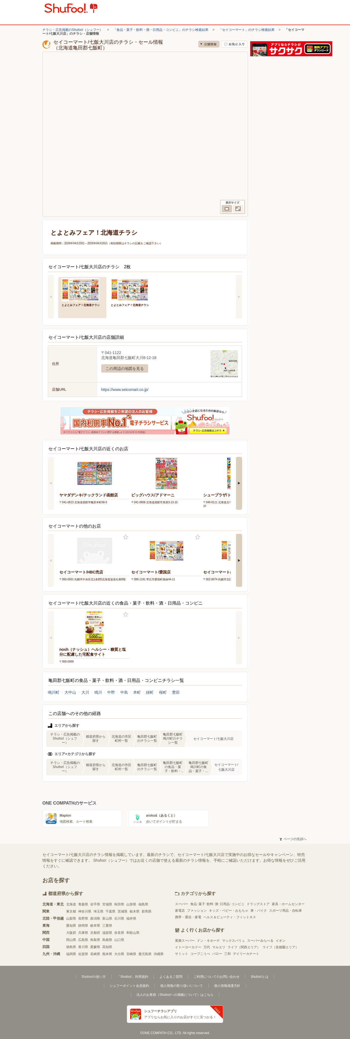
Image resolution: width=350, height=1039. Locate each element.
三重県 (107, 926)
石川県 (119, 918)
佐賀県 (83, 954)
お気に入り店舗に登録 (234, 44)
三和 (227, 954)
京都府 (95, 933)
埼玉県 (98, 911)
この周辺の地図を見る (125, 368)
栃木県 (134, 911)
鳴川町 (53, 692)
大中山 (70, 692)
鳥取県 (95, 940)
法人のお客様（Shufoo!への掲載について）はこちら (174, 995)
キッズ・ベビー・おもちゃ (228, 911)
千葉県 (110, 911)
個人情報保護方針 (227, 986)
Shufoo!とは (260, 977)
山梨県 (71, 918)
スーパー (181, 904)
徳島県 (71, 947)
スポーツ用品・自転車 (285, 911)
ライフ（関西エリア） (244, 947)
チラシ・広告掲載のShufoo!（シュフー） (72, 30)
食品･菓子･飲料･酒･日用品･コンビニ (217, 904)
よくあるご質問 (170, 977)
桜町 (163, 692)
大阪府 (71, 933)
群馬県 (146, 911)
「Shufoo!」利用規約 (132, 977)
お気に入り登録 (125, 537)
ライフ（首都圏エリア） (280, 947)
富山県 (107, 918)
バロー (217, 954)
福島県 (143, 904)
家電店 (180, 911)
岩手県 (95, 904)
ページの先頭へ (293, 839)
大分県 (119, 954)
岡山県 (71, 940)
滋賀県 (107, 933)
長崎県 (95, 954)
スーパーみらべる (260, 941)
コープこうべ (200, 954)
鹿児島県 (144, 954)
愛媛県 (95, 947)
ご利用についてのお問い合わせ (217, 977)
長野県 (83, 918)
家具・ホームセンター (288, 904)
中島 (124, 692)
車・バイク (258, 911)
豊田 (176, 692)
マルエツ (218, 947)
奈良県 (119, 933)
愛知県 (71, 926)
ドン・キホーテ (208, 941)
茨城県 (122, 911)
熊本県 (107, 954)
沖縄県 (159, 954)
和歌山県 (132, 933)
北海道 (71, 904)
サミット (181, 954)
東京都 (71, 911)
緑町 (150, 692)
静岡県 (83, 926)
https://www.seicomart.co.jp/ (125, 389)
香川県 (83, 947)
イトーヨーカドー (188, 947)
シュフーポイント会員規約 (129, 986)
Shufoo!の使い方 (93, 977)
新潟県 (95, 918)
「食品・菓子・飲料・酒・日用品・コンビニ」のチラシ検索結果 (160, 30)
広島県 (83, 940)
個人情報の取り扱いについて (181, 986)
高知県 (107, 947)
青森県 (83, 904)
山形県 (131, 904)
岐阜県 (95, 926)
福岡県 (71, 954)
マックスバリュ (233, 941)
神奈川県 (84, 911)
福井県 (131, 918)
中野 (111, 692)
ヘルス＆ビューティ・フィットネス (229, 917)
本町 (137, 692)
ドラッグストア (258, 904)
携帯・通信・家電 (188, 917)
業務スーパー (185, 941)
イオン (280, 941)
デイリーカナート (246, 954)
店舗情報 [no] (209, 44)
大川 (85, 692)
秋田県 (119, 904)
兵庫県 (83, 933)
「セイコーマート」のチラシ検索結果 (247, 30)
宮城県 (107, 904)
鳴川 (98, 692)
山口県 (119, 940)
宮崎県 (131, 954)
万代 (206, 947)
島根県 (107, 940)
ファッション (197, 911)
